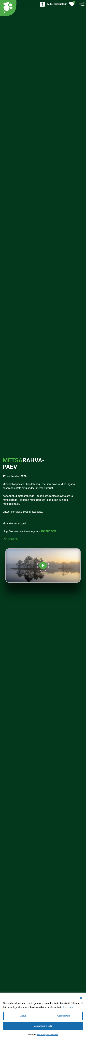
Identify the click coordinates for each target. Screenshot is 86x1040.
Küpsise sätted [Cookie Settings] (63, 1016)
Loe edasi (68, 1007)
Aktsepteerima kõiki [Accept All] (43, 1026)
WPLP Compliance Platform (47, 1035)
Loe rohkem (10, 539)
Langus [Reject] (22, 1016)
